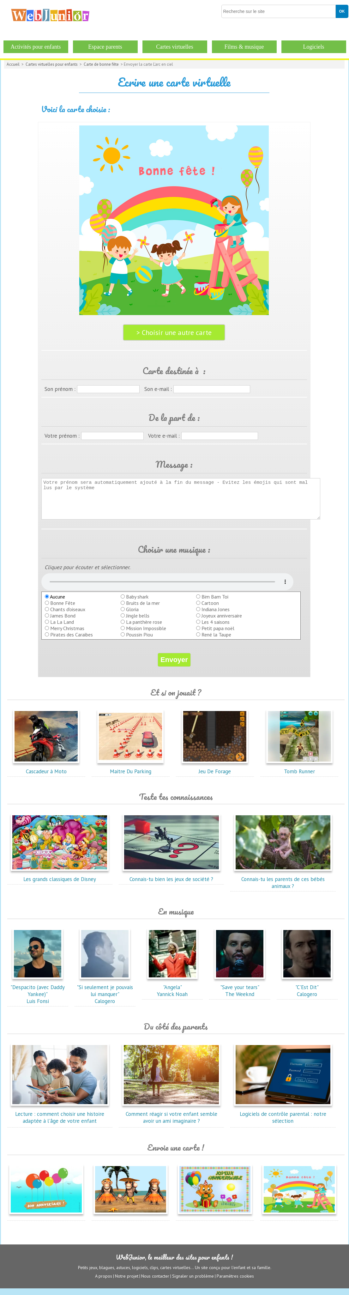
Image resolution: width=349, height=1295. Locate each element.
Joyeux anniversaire (222, 622)
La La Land (62, 628)
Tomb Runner (299, 774)
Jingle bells (137, 622)
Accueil (13, 64)
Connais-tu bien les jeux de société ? (171, 882)
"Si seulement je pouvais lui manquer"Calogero (105, 997)
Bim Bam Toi (215, 603)
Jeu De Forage (215, 774)
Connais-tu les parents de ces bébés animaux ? (283, 885)
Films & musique (244, 47)
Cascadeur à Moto (46, 774)
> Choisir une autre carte (174, 332)
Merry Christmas (67, 635)
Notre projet (126, 1283)
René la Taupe (216, 641)
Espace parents (105, 47)
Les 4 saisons (216, 628)
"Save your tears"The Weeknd (239, 993)
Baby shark (137, 603)
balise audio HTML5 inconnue (167, 588)
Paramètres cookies (235, 1283)
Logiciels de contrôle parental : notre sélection (283, 1120)
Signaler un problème (193, 1283)
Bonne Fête (62, 609)
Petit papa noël (218, 635)
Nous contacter (155, 1283)
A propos (103, 1283)
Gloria (132, 616)
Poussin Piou (139, 641)
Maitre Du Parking (130, 774)
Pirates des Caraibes (71, 641)
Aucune (55, 603)
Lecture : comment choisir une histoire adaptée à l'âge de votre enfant (60, 1120)
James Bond (62, 622)
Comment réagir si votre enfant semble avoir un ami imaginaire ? (171, 1120)
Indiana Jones (216, 616)
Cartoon (210, 609)
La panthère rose (144, 628)
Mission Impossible (146, 635)
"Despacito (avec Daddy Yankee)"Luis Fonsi (37, 997)
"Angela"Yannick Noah (172, 993)
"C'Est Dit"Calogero (307, 993)
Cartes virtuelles (174, 47)
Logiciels (313, 47)
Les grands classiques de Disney (60, 882)
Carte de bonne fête (101, 64)
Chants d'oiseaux (67, 616)
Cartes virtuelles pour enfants (52, 64)
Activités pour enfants (36, 47)
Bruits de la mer (143, 609)
